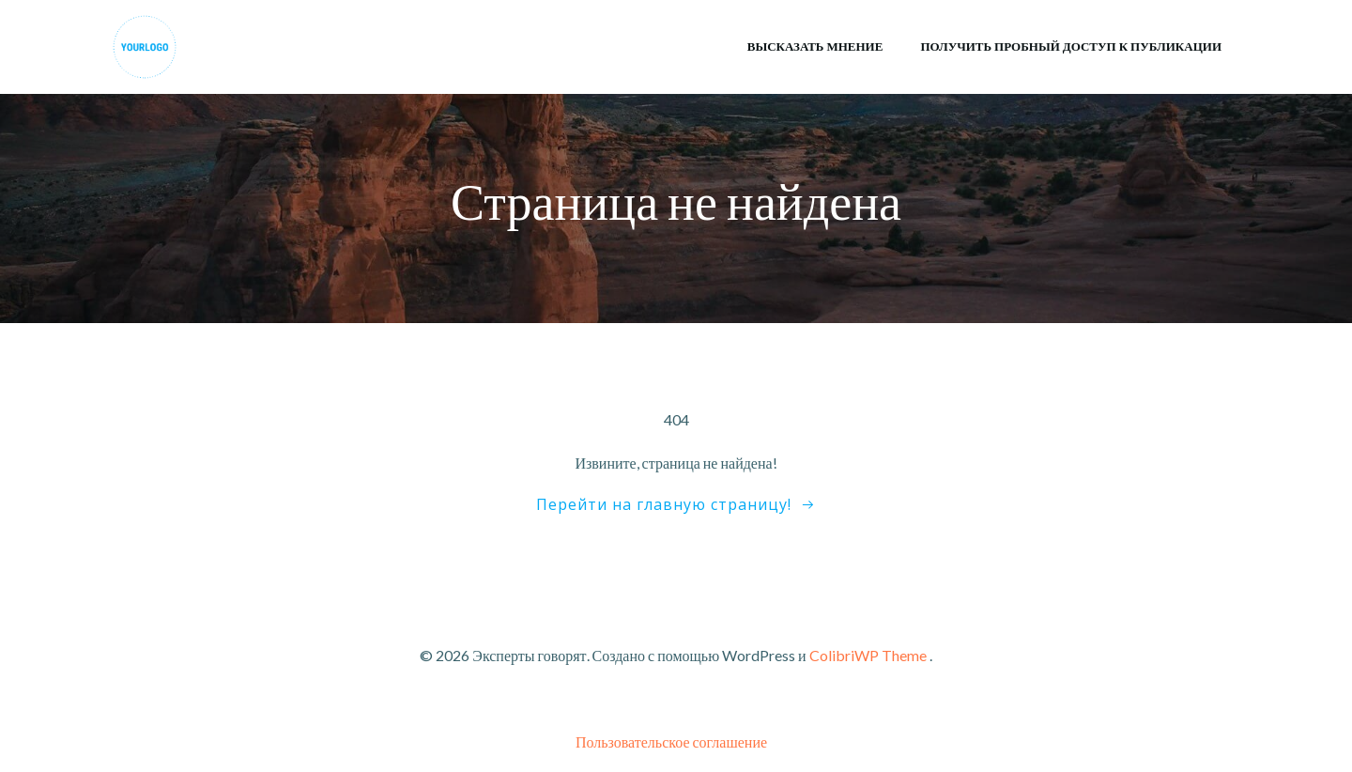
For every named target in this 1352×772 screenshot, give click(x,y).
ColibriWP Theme (868, 655)
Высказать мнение (815, 46)
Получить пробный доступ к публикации (1070, 46)
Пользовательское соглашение (671, 741)
